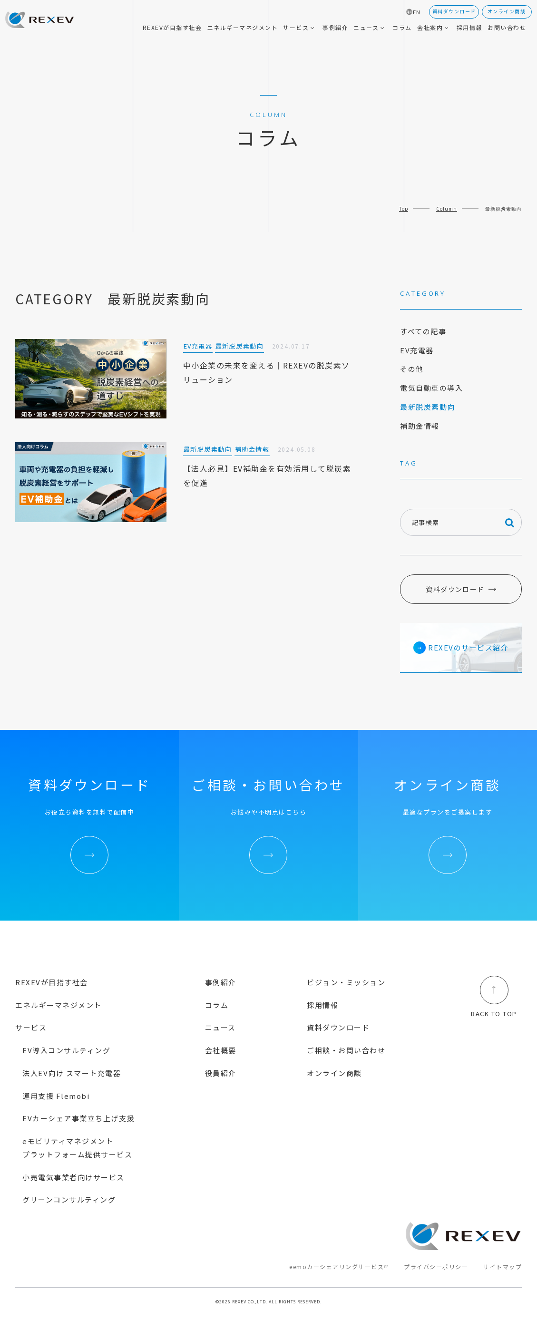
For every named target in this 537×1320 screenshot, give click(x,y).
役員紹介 (220, 1073)
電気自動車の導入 (431, 388)
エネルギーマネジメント (58, 1005)
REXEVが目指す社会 (51, 982)
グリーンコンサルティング (69, 1199)
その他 (412, 369)
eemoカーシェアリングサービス (336, 1266)
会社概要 (220, 1050)
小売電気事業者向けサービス (73, 1177)
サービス (31, 1027)
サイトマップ (502, 1266)
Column (446, 208)
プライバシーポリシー (436, 1266)
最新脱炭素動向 (427, 407)
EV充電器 (417, 350)
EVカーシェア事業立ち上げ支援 (78, 1118)
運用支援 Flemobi (55, 1096)
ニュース (220, 1027)
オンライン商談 (334, 1073)
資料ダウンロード (455, 589)
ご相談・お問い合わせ (346, 1050)
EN (417, 12)
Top (403, 208)
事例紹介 (220, 982)
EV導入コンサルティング (66, 1050)
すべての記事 (423, 331)
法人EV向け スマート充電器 (71, 1073)
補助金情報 (419, 426)
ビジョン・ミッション (346, 982)
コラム (217, 1005)
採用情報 (322, 1005)
